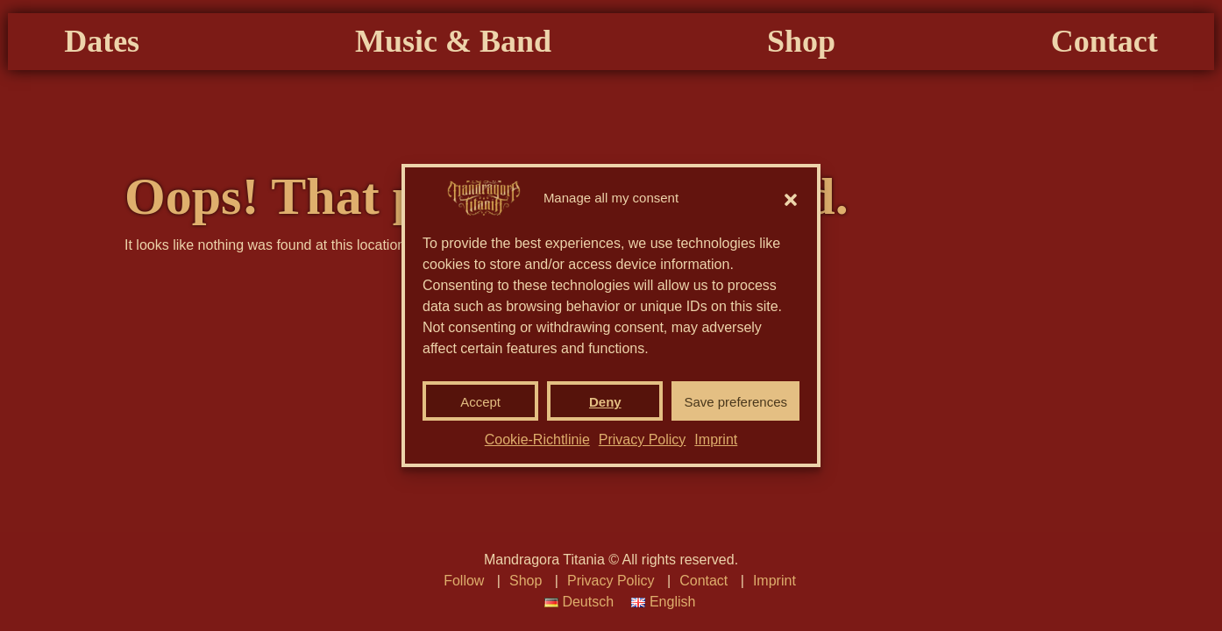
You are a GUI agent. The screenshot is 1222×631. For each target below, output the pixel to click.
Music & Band (489, 126)
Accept (480, 401)
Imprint (715, 439)
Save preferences (735, 401)
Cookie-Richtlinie (537, 439)
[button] (790, 198)
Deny (605, 401)
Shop (765, 126)
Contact (996, 126)
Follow (464, 580)
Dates (209, 126)
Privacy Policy (642, 439)
